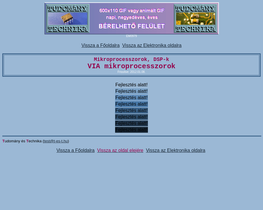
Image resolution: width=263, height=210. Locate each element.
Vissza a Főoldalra (100, 45)
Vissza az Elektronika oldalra (151, 45)
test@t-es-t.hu (56, 141)
